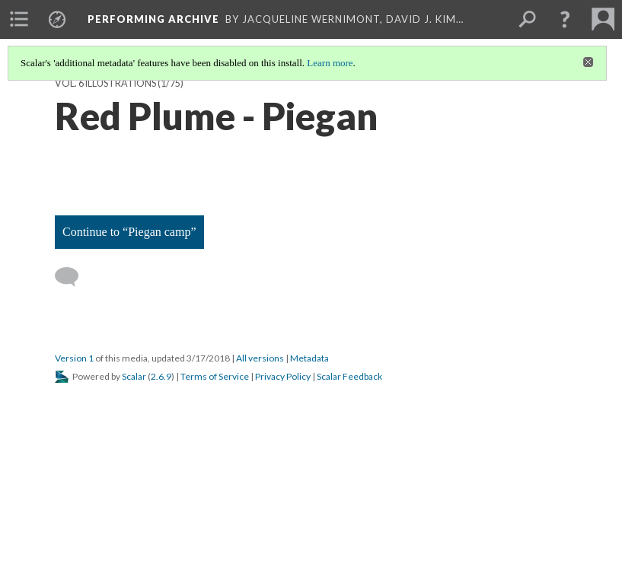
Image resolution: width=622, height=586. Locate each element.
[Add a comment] (73, 277)
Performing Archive (153, 19)
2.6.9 (161, 376)
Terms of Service (214, 376)
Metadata (309, 358)
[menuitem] (19, 19)
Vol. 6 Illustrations (105, 83)
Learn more (329, 62)
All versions (260, 358)
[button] (565, 19)
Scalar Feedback (349, 376)
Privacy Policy (283, 376)
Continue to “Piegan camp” (129, 231)
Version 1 (74, 358)
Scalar (134, 376)
